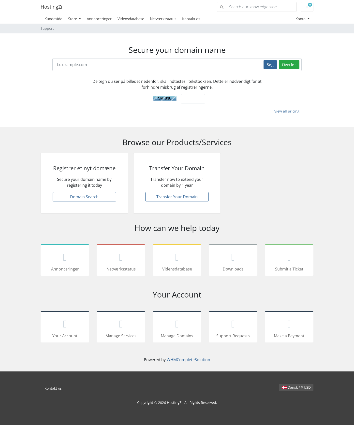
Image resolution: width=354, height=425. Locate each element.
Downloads (233, 261)
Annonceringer (99, 18)
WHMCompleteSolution (188, 359)
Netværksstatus (163, 18)
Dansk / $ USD (296, 387)
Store (73, 18)
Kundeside (53, 18)
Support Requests (233, 328)
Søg (270, 64)
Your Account (65, 328)
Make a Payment (289, 328)
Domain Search (84, 196)
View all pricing (286, 111)
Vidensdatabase (131, 18)
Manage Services (121, 328)
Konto (301, 18)
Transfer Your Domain (177, 196)
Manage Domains (177, 328)
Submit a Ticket (289, 261)
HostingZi (51, 6)
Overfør (289, 64)
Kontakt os (191, 18)
